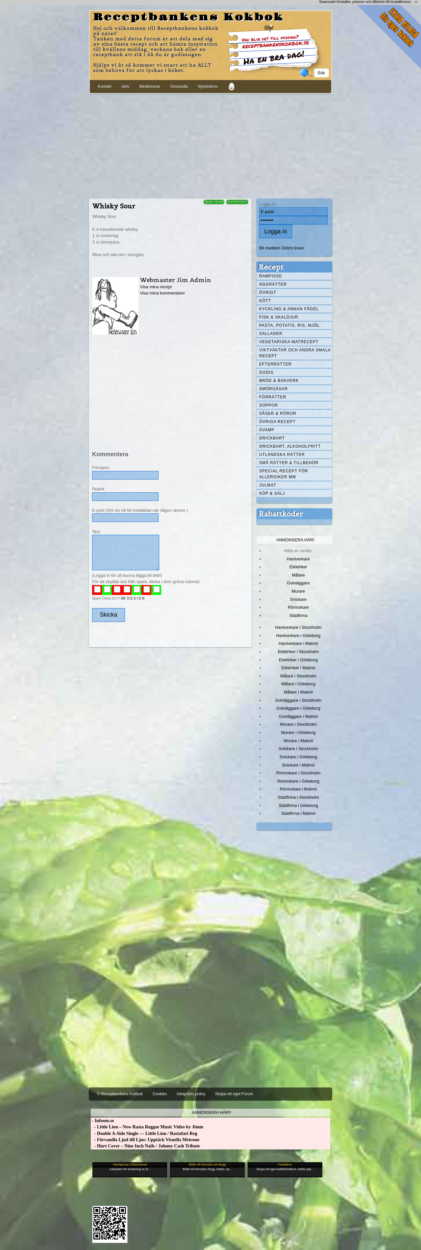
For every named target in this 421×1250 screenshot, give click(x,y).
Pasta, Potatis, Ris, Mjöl (289, 325)
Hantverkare (298, 558)
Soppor (268, 405)
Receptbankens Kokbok (188, 17)
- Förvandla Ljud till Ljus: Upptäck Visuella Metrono (145, 1139)
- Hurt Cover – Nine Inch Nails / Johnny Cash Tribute (145, 1146)
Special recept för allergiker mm (283, 474)
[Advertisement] (210, 145)
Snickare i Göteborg (298, 756)
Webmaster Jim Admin (175, 280)
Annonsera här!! (211, 1112)
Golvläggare (298, 582)
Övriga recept (277, 421)
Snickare (298, 599)
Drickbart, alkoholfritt (290, 446)
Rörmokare (298, 607)
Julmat (267, 485)
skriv (125, 86)
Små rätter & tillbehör (288, 462)
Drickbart (272, 438)
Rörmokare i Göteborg (298, 781)
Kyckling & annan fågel (289, 309)
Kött (265, 300)
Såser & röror (277, 413)
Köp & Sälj (272, 493)
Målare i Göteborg (298, 683)
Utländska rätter (282, 454)
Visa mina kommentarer (162, 293)
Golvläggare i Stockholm (298, 700)
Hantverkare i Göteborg (298, 635)
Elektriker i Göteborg (298, 659)
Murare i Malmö (298, 740)
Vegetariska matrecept (289, 342)
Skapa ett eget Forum (234, 1094)
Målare (298, 575)
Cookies (160, 1094)
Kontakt (104, 86)
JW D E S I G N (132, 598)
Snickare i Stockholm (298, 748)
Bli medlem (269, 248)
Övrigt (267, 292)
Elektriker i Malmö (298, 667)
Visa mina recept (156, 286)
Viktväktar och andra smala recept (295, 353)
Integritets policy (191, 1094)
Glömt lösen (293, 248)
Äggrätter (273, 284)
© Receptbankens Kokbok (120, 1094)
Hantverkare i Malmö (298, 643)
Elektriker (298, 566)
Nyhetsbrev (208, 86)
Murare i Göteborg (298, 732)
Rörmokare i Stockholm (298, 772)
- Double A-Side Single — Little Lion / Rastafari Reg (144, 1133)
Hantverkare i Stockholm (298, 627)
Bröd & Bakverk (279, 380)
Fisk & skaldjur (278, 317)
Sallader (271, 333)
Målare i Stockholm (298, 675)
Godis (266, 372)
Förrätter (272, 397)
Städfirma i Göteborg (298, 805)
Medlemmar (149, 86)
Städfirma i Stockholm (298, 797)
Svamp (266, 430)
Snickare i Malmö (298, 765)
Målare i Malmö (298, 692)
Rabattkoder (281, 513)
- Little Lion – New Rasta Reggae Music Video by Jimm (147, 1126)
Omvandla (179, 86)
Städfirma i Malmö (298, 813)
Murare (298, 591)
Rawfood (270, 276)
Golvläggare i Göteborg (298, 708)
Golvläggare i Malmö (298, 716)
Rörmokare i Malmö (298, 789)
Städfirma (298, 615)
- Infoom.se (102, 1120)
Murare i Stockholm (298, 724)
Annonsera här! (295, 539)
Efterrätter (275, 364)
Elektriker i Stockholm (298, 651)
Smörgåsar (273, 389)
